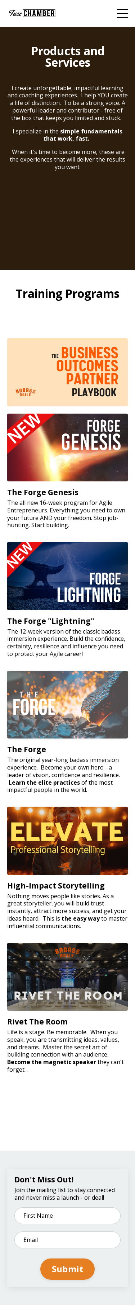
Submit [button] (68, 1269)
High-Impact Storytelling (56, 886)
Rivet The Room (37, 1022)
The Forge (26, 749)
